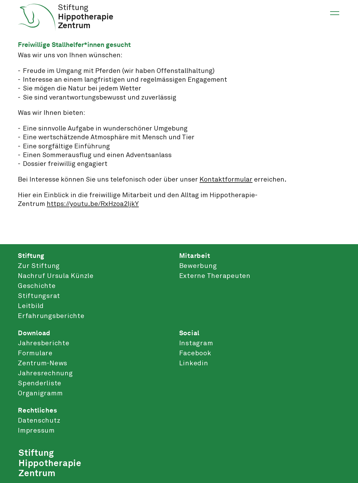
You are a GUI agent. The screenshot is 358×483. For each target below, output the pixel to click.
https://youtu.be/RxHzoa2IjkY (93, 204)
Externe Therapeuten (215, 276)
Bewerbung (198, 266)
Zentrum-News (42, 363)
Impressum (36, 430)
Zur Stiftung (39, 266)
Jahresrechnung (45, 373)
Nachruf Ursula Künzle (56, 276)
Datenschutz (39, 420)
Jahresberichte (44, 343)
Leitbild (31, 306)
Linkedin (193, 363)
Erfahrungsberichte (51, 316)
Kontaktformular (226, 179)
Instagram (196, 343)
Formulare (35, 353)
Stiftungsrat (39, 296)
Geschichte (37, 286)
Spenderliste (39, 383)
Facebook (195, 353)
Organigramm (40, 393)
